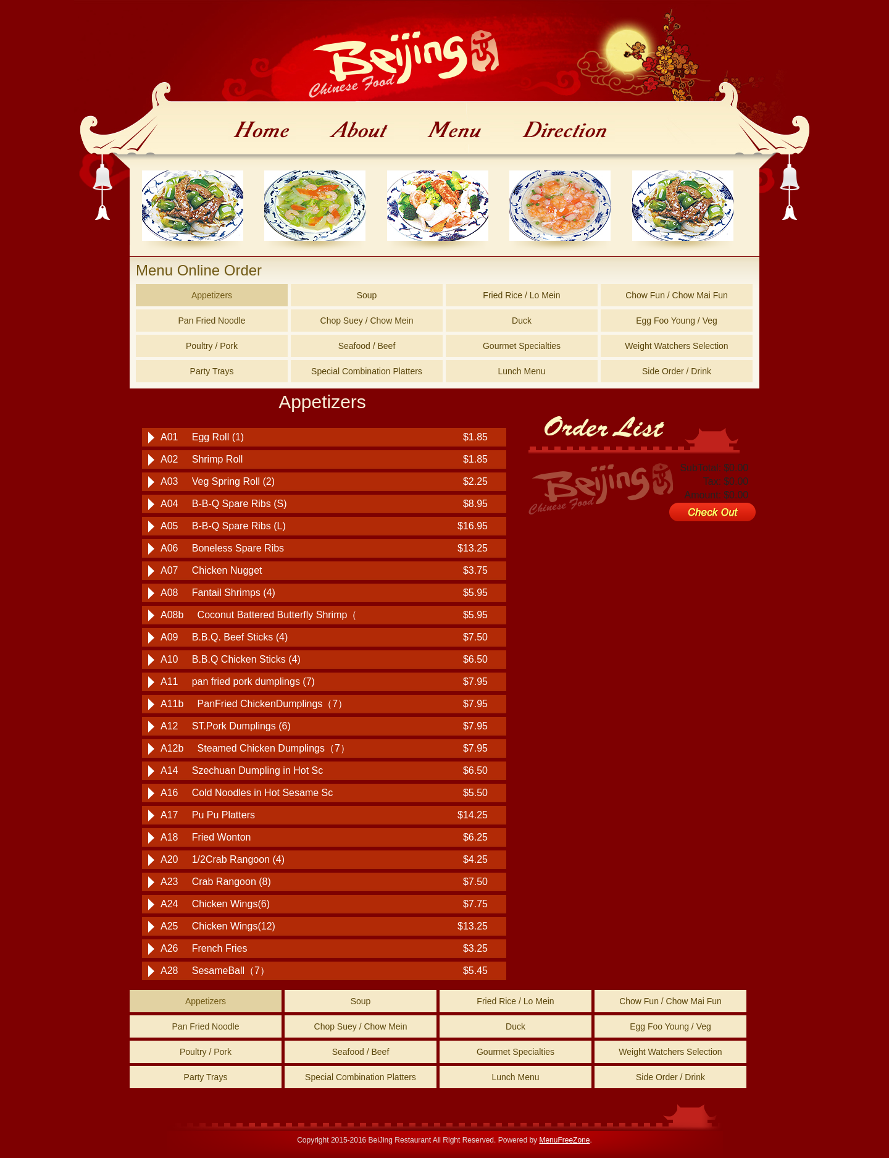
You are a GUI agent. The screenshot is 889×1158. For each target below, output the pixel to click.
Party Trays (212, 371)
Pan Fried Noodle (212, 320)
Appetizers (211, 295)
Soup (367, 295)
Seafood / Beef (367, 346)
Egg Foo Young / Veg (676, 320)
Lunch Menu (521, 371)
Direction (564, 132)
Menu (454, 132)
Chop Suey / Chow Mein (367, 320)
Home (262, 132)
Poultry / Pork (212, 346)
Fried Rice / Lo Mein (521, 295)
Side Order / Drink (676, 371)
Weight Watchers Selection (676, 346)
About (357, 132)
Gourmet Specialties (522, 346)
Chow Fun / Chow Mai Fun (676, 295)
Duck (522, 320)
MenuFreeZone (564, 1140)
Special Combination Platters (366, 371)
